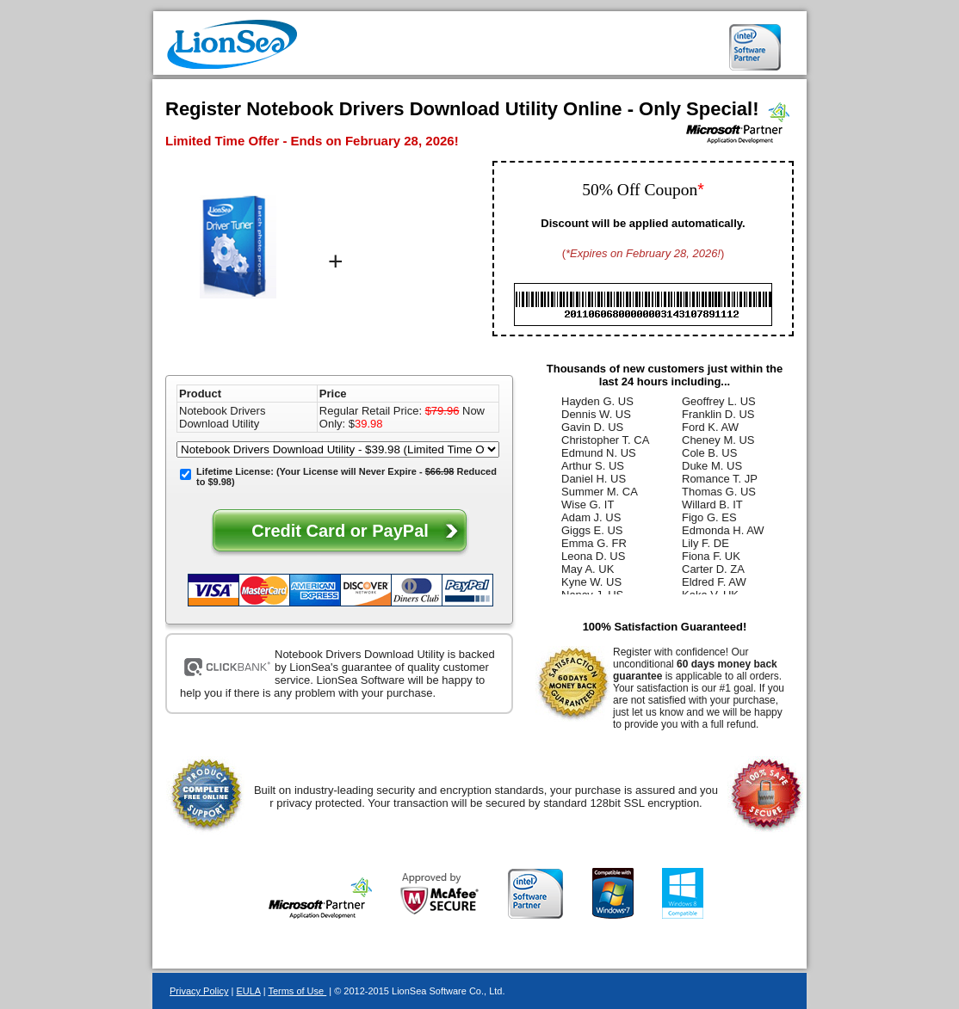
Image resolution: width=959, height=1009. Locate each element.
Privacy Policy (199, 991)
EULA (248, 991)
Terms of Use (297, 991)
